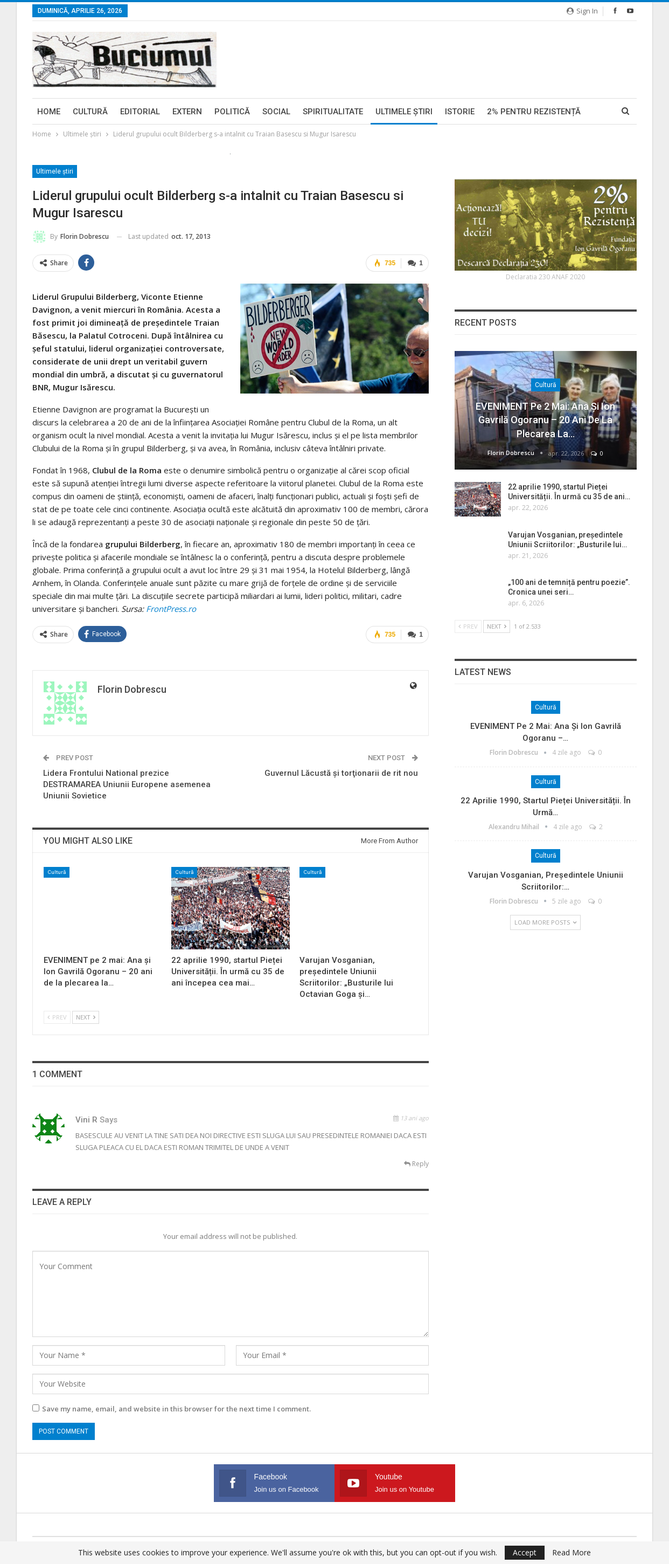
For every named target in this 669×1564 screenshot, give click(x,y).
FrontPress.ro (171, 608)
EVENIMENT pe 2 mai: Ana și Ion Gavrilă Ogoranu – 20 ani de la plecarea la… (545, 420)
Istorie (460, 111)
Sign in (582, 11)
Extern (187, 111)
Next (85, 1017)
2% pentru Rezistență (534, 111)
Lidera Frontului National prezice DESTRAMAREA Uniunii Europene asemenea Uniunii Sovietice (127, 784)
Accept (524, 1552)
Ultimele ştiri (404, 111)
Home (48, 111)
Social (276, 111)
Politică (232, 111)
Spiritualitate (333, 111)
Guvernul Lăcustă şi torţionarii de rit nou (341, 773)
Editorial (140, 111)
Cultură (90, 111)
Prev (57, 1017)
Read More (571, 1552)
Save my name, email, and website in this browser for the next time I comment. (176, 1409)
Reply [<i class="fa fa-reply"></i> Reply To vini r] (416, 1163)
